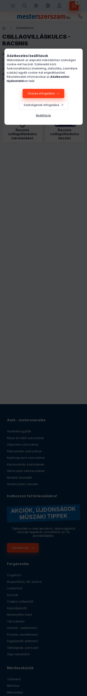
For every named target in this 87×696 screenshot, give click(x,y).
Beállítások (43, 115)
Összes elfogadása (41, 93)
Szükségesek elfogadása (41, 105)
